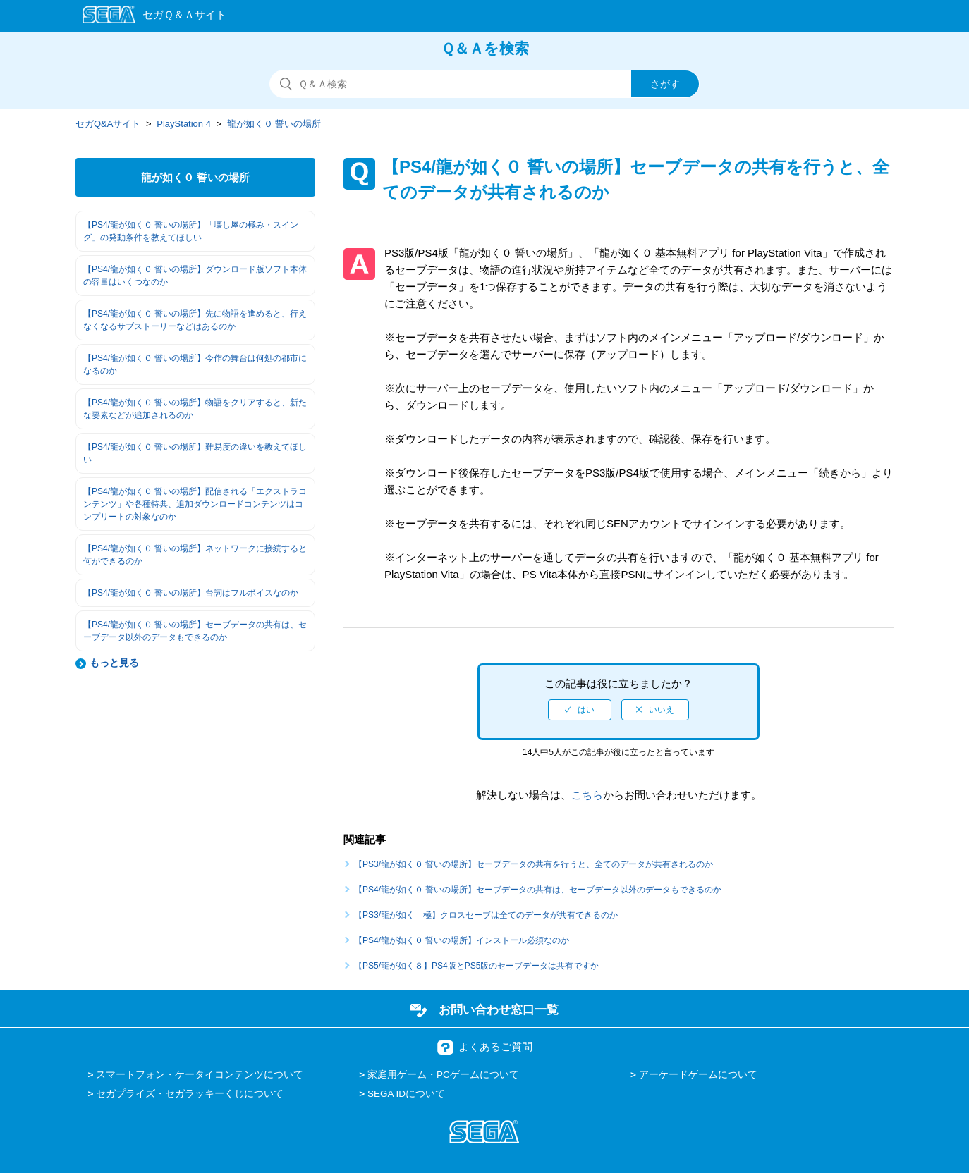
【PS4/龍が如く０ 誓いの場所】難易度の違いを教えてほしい (195, 453)
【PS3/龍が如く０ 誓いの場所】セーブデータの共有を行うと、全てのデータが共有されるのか (533, 864)
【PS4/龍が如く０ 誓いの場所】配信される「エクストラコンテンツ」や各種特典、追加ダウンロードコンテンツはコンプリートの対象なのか (195, 504)
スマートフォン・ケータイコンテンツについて (199, 1074)
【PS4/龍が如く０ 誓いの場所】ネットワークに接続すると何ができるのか (195, 554)
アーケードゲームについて (698, 1074)
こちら (587, 795)
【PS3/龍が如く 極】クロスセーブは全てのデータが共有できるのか (486, 915)
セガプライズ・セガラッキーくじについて (190, 1093)
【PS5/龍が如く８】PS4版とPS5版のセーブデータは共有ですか (476, 966)
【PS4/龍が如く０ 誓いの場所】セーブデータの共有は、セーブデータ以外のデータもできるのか (195, 631)
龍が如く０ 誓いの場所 (274, 123)
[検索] (484, 84)
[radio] (579, 709)
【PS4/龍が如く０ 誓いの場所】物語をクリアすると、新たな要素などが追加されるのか (195, 409)
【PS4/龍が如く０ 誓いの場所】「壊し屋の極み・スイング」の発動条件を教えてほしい (190, 231)
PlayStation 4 (184, 123)
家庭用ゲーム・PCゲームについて (443, 1074)
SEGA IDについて (406, 1093)
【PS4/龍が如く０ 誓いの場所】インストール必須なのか (461, 940)
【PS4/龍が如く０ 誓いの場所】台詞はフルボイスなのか (190, 593)
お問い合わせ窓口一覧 (499, 1009)
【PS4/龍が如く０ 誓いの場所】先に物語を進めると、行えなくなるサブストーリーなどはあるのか (195, 320)
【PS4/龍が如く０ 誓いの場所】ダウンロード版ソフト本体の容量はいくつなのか (195, 275)
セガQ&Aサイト (107, 123)
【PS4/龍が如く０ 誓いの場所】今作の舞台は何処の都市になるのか (195, 364)
